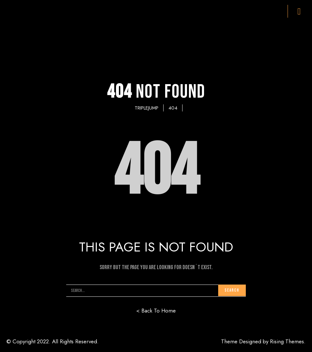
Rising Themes (287, 341)
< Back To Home (156, 310)
